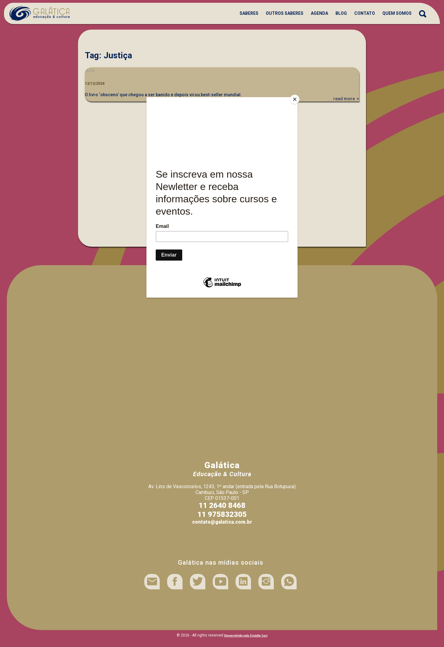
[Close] (296, 98)
